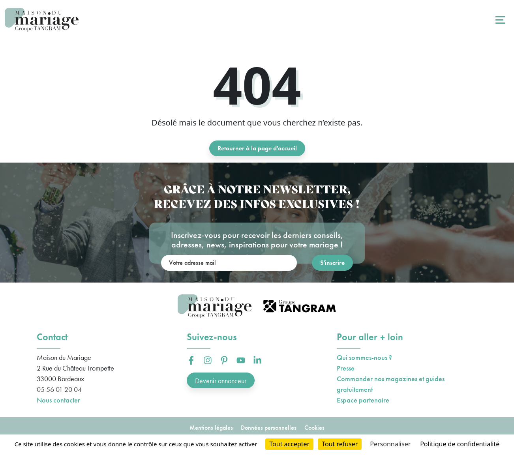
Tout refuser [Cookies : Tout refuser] (340, 444)
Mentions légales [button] (211, 427)
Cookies (314, 427)
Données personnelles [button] (268, 427)
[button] (191, 360)
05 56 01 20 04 (59, 389)
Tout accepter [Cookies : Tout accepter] (289, 444)
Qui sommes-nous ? (364, 357)
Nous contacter (58, 399)
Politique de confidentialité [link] (459, 444)
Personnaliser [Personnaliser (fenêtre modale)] (390, 444)
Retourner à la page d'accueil (257, 148)
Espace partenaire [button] (363, 399)
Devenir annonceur (220, 380)
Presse (346, 368)
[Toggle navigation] (499, 20)
